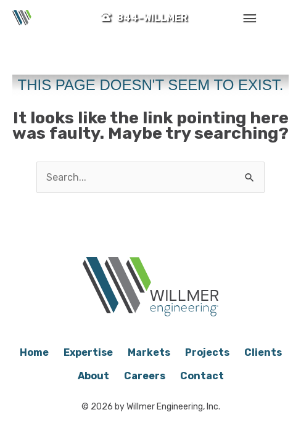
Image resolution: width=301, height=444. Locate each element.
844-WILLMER (152, 17)
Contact (202, 376)
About (93, 376)
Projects (207, 352)
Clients (263, 352)
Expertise (88, 352)
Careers (144, 376)
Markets (149, 352)
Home (34, 352)
